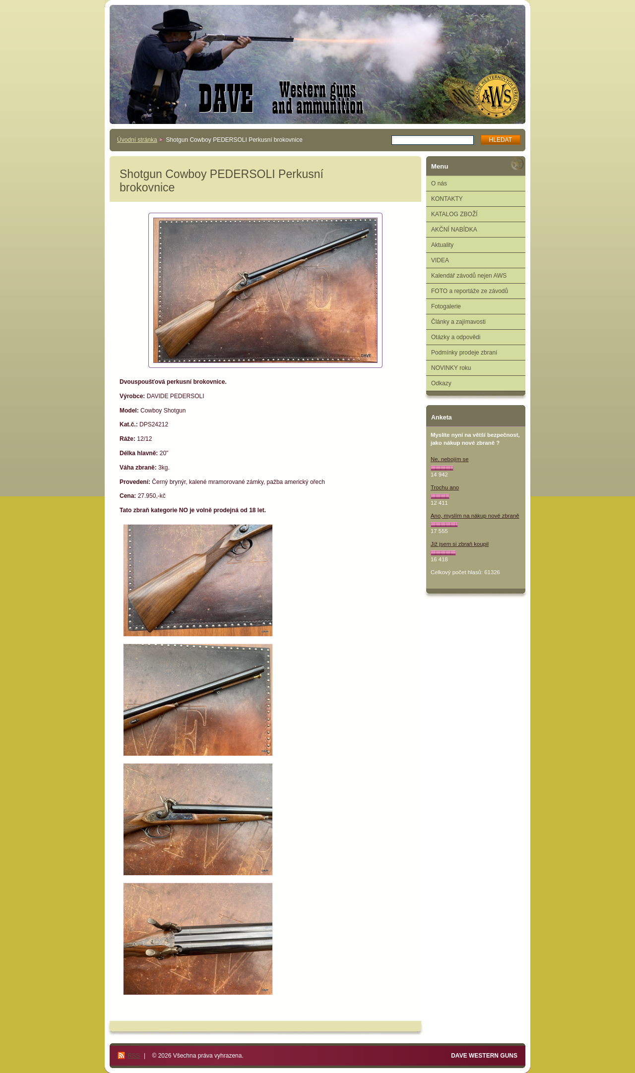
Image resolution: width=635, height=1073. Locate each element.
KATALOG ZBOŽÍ (454, 214)
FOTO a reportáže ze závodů (469, 291)
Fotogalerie (446, 306)
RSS (133, 1055)
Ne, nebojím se (450, 459)
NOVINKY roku (451, 367)
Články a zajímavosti (458, 321)
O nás (439, 183)
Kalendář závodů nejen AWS (469, 275)
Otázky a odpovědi (455, 337)
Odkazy (441, 383)
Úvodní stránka (137, 139)
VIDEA (440, 260)
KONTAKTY (447, 198)
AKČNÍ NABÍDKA (454, 229)
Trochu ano (445, 487)
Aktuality (442, 244)
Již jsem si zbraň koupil (460, 544)
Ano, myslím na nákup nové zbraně (475, 516)
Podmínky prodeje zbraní (464, 352)
